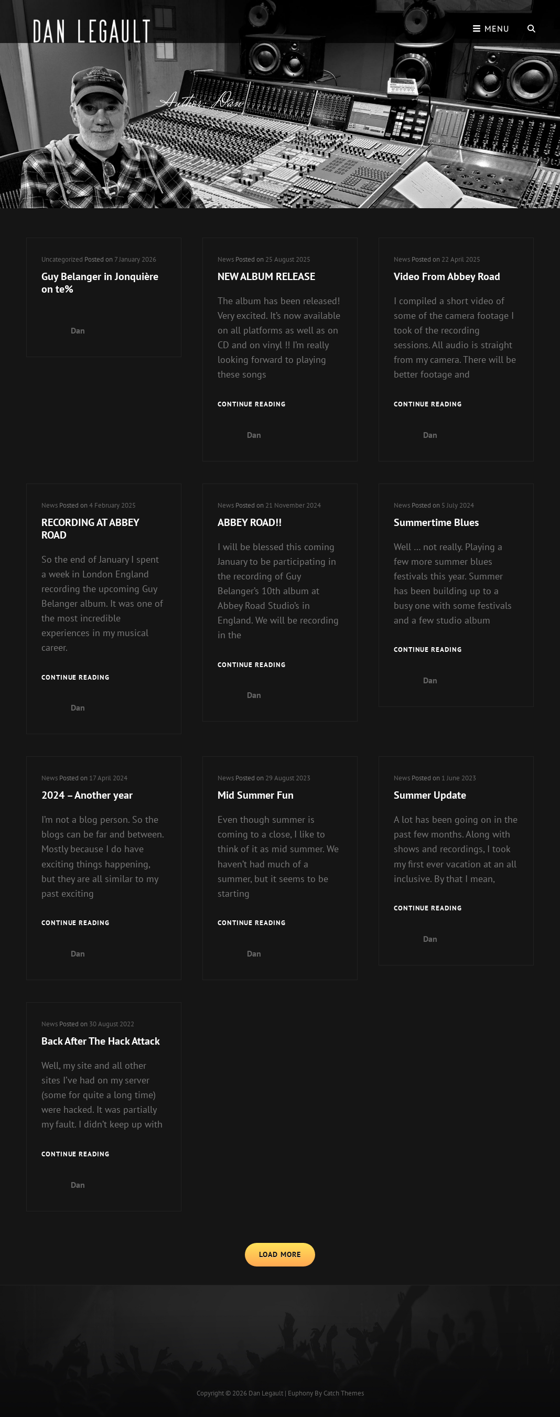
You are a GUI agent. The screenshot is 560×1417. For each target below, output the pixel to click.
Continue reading (252, 405)
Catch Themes (344, 1393)
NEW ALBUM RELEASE (266, 276)
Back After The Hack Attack (100, 1041)
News (226, 259)
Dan (78, 330)
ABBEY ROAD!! (250, 522)
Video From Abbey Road (447, 276)
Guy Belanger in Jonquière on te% (99, 283)
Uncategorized (62, 259)
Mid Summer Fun (256, 795)
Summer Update (430, 795)
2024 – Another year (87, 795)
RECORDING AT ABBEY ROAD (90, 529)
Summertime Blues (436, 522)
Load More (279, 1254)
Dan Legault (266, 1393)
